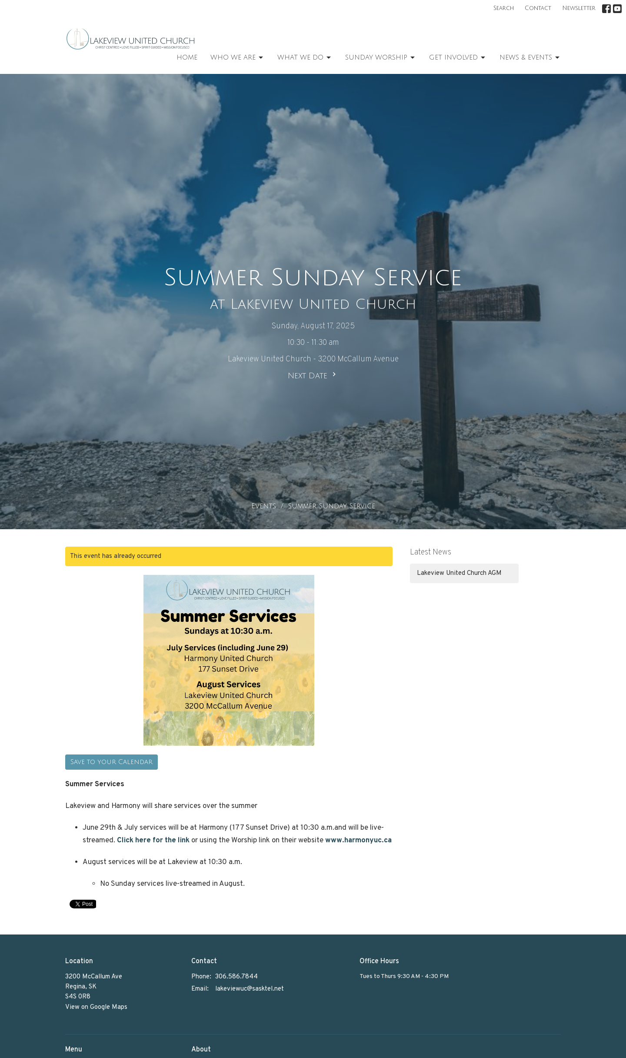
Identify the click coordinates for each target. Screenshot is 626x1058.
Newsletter (579, 8)
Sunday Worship (380, 57)
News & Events (530, 57)
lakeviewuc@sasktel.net (249, 989)
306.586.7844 (236, 977)
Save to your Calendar (111, 761)
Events (263, 506)
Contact (538, 8)
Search (503, 8)
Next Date (313, 375)
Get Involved (457, 57)
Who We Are (237, 57)
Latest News (430, 552)
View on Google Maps (96, 1007)
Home (186, 57)
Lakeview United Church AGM (459, 573)
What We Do (304, 57)
